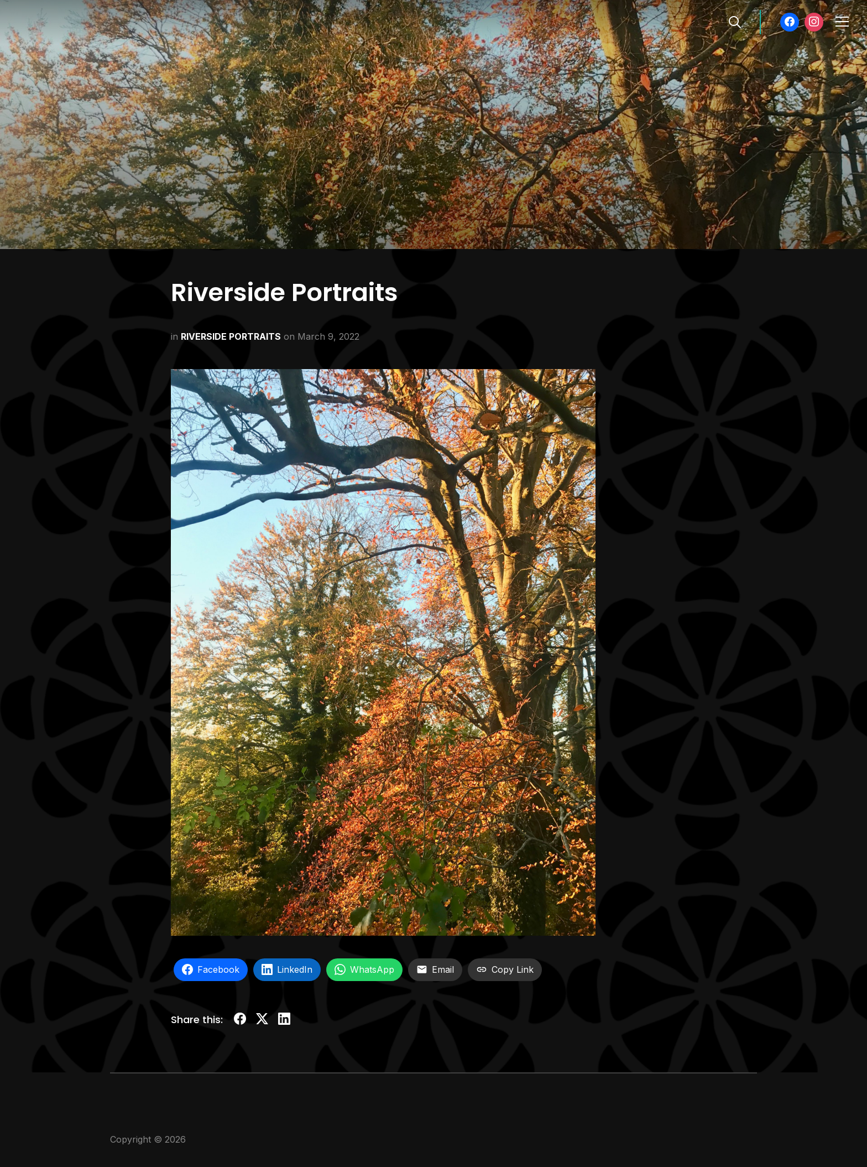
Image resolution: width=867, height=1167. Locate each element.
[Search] (735, 21)
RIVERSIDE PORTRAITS (231, 336)
